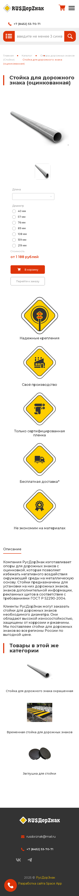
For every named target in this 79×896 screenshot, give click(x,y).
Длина (16, 189)
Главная (8, 55)
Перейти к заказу (27, 281)
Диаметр (18, 205)
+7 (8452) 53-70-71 (27, 23)
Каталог (27, 55)
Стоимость (17, 251)
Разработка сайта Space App (40, 883)
